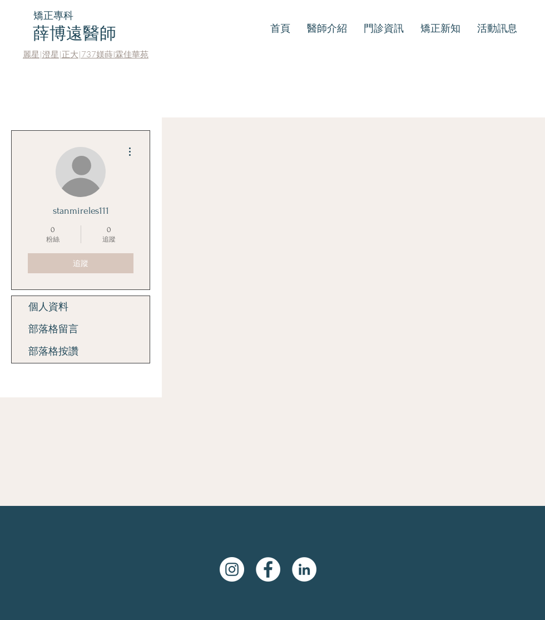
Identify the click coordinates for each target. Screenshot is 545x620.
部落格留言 (53, 329)
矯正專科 (53, 15)
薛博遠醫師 (74, 32)
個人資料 (48, 307)
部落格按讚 (53, 351)
